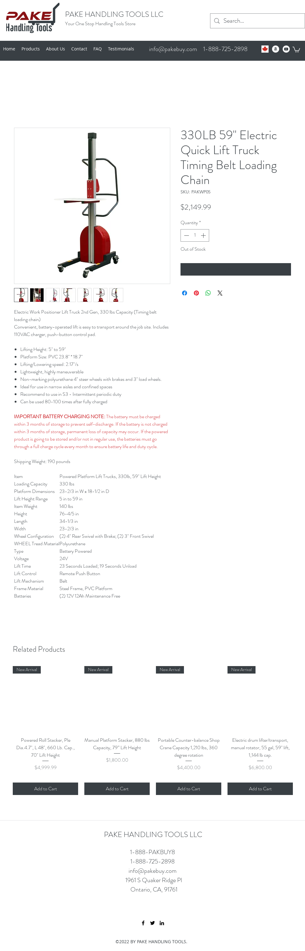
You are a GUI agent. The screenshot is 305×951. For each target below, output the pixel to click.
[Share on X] (220, 293)
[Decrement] (185, 235)
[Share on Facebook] (184, 293)
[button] (296, 49)
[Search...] (257, 21)
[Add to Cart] (45, 789)
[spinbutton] (194, 235)
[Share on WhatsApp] (208, 293)
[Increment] (203, 235)
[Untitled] (265, 49)
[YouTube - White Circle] (286, 49)
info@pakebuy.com (173, 49)
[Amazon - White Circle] (275, 49)
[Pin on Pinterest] (196, 293)
